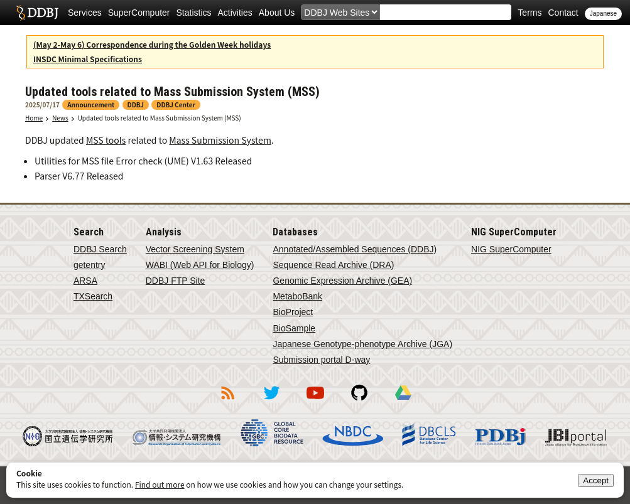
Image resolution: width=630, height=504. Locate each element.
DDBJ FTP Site (175, 281)
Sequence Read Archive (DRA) (333, 265)
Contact (563, 13)
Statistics (194, 13)
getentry (89, 265)
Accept (596, 480)
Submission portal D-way (321, 360)
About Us (277, 13)
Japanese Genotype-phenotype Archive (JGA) (362, 344)
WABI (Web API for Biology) (200, 265)
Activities (235, 13)
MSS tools (106, 140)
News (60, 117)
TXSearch (92, 296)
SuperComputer (139, 13)
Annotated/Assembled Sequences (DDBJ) (355, 249)
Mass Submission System (220, 140)
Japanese (603, 13)
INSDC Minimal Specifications (87, 58)
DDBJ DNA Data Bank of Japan (37, 12)
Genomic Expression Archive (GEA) (342, 281)
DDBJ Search (100, 249)
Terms (529, 13)
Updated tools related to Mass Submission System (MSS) (159, 117)
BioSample (294, 328)
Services (85, 13)
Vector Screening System (195, 249)
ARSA (85, 281)
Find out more (160, 484)
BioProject (293, 312)
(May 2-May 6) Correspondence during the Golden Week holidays (152, 44)
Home (34, 117)
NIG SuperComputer (511, 249)
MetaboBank (297, 296)
